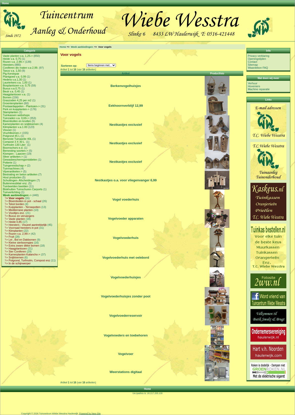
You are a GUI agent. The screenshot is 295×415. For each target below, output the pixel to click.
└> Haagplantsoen (15, 248)
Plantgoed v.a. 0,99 (14, 76)
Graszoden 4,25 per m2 (17, 100)
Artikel (125, 73)
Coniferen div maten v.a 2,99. (20, 67)
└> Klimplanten (13, 230)
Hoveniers (254, 86)
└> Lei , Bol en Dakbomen (19, 239)
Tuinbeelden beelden (15, 186)
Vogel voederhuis (125, 199)
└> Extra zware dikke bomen (21, 245)
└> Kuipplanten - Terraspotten (21, 207)
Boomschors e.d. (13, 147)
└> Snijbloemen (13, 257)
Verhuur (252, 83)
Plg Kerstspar (11, 73)
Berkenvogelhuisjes (126, 86)
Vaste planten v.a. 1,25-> (18, 55)
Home (5, 3)
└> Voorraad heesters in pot (20, 227)
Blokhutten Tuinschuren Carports (22, 189)
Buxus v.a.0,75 (12, 88)
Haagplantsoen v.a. (14, 94)
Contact (252, 61)
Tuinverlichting (11, 192)
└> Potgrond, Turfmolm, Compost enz (26, 260)
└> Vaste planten (14, 218)
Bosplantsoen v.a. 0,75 (16, 85)
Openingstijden (257, 58)
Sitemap (253, 64)
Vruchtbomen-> (12, 132)
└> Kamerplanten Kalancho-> (21, 254)
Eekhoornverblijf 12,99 (126, 105)
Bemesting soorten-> (15, 150)
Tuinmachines (11, 168)
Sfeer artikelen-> (13, 156)
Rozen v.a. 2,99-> (13, 61)
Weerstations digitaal (126, 372)
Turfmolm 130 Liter (14, 144)
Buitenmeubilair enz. (15, 183)
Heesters (8, 64)
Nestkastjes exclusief (125, 124)
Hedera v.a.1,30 (12, 79)
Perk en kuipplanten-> (16, 109)
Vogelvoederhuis (126, 238)
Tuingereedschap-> (14, 165)
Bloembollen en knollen (17, 121)
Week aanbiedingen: (82, 46)
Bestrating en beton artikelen (20, 174)
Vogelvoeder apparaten (126, 218)
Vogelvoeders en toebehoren (126, 335)
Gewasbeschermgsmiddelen (20, 159)
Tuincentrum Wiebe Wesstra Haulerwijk (58, 413)
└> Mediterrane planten (18, 209)
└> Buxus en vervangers (18, 215)
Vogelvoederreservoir (125, 315)
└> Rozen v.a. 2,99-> (16, 233)
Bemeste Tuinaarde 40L (17, 138)
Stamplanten (10, 112)
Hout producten (12, 177)
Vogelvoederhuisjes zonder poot (125, 296)
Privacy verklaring (258, 55)
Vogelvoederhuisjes (126, 277)
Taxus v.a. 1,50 (12, 70)
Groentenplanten (13, 103)
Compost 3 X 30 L (14, 141)
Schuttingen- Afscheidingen (19, 180)
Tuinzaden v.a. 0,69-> (16, 118)
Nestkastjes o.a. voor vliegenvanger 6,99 (126, 180)
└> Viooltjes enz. (14, 212)
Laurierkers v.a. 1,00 (15, 82)
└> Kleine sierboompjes (18, 242)
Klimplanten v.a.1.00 (15, 126)
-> (17, 195)
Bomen (7, 97)
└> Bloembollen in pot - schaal (22, 201)
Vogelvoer (125, 354)
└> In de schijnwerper (17, 263)
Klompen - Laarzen (14, 153)
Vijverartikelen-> (12, 171)
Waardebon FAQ (258, 67)
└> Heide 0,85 (12, 221)
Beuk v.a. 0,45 (11, 91)
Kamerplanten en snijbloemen (21, 124)
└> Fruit (8, 236)
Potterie (7, 162)
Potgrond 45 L (11, 135)
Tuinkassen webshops (16, 115)
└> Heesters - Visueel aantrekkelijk (25, 224)
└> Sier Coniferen (14, 251)
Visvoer (7, 129)
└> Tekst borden (13, 204)
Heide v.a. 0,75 (12, 58)
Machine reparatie (259, 89)
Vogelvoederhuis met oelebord (125, 257)
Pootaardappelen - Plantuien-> (21, 106)
